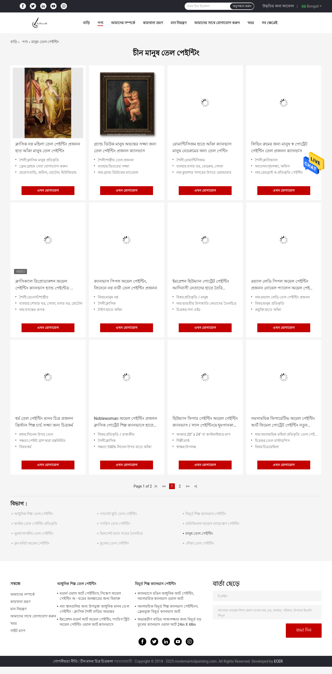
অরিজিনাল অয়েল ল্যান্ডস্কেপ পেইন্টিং (212, 524)
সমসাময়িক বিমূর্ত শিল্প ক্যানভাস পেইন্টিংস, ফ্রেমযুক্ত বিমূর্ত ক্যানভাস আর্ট (167, 609)
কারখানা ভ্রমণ (153, 23)
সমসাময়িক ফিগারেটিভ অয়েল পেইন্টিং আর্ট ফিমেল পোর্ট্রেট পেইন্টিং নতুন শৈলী (283, 422)
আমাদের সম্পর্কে (123, 23)
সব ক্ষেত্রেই (269, 23)
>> (188, 486)
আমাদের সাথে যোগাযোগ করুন (216, 23)
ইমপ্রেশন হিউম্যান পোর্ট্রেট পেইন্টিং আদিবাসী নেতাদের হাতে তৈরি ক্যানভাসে (200, 285)
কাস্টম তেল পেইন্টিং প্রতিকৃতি (35, 524)
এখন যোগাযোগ (48, 190)
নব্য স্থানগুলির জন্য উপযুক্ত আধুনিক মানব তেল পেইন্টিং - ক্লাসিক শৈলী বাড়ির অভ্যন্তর (94, 609)
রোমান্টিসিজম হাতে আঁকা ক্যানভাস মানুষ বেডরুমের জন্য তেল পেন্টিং (202, 147)
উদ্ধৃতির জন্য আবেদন (278, 6)
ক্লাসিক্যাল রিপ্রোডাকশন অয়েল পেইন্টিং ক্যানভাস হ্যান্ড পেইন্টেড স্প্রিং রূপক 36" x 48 (46, 285)
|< (156, 486)
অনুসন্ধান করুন (242, 6)
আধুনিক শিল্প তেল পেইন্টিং (33, 514)
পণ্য (100, 23)
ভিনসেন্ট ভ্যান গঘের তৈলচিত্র (121, 533)
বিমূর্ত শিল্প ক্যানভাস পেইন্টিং (205, 514)
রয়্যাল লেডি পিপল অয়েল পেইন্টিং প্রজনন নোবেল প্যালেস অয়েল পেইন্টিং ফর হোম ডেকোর (283, 285)
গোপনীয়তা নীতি (65, 661)
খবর (250, 23)
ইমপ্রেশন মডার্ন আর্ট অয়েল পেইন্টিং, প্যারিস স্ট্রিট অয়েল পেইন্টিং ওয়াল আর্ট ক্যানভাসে (94, 622)
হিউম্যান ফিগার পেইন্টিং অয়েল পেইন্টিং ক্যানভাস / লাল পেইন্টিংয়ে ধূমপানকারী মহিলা (205, 422)
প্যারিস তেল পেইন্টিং (115, 524)
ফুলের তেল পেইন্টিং (114, 543)
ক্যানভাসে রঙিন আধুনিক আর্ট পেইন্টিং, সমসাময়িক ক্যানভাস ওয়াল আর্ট (165, 596)
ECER (278, 661)
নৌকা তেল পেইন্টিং (199, 543)
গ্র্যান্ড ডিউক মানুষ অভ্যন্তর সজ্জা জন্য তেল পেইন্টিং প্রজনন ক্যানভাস (125, 147)
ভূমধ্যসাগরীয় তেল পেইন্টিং (33, 533)
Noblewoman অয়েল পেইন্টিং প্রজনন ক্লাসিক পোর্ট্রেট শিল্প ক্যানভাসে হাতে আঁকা (125, 422)
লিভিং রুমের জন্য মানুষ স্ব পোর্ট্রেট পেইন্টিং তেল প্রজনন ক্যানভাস (279, 147)
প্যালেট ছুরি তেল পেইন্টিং (118, 514)
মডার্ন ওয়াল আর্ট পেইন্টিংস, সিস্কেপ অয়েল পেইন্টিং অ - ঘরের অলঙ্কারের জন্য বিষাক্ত (90, 596)
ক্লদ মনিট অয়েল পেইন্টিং (32, 543)
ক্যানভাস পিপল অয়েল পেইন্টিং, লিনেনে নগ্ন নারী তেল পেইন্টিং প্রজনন (125, 284)
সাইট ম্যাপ (17, 631)
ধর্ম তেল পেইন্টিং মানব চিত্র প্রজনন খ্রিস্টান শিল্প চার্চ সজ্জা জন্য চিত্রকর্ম (44, 422)
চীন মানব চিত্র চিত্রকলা (96, 661)
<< (164, 486)
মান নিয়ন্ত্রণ (178, 23)
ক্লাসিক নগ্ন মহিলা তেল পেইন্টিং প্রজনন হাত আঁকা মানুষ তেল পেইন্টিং (47, 147)
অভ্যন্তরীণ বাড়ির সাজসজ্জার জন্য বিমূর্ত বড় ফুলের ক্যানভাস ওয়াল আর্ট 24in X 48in (169, 622)
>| (195, 486)
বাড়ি (86, 23)
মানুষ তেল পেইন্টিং (199, 533)
